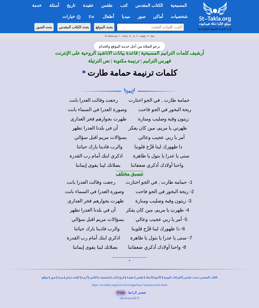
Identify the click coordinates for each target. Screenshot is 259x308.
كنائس (93, 277)
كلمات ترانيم (73, 277)
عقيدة (130, 277)
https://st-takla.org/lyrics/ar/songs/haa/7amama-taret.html (129, 285)
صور (53, 277)
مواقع (45, 277)
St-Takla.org (111, 36)
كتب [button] (124, 5)
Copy (120, 292)
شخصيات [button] (181, 16)
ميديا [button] (126, 16)
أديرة (85, 277)
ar (134, 36)
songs (143, 36)
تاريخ (121, 277)
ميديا (60, 277)
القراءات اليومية (172, 277)
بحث (196, 277)
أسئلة (149, 277)
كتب (114, 277)
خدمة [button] (37, 5)
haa (152, 36)
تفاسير (187, 277)
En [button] (92, 16)
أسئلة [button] (54, 5)
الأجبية (157, 277)
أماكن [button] (158, 16)
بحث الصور (44, 27)
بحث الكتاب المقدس (74, 27)
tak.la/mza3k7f (129, 298)
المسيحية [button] (178, 5)
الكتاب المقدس (208, 277)
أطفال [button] (108, 16)
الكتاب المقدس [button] (149, 5)
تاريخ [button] (71, 5)
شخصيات (104, 277)
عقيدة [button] (88, 5)
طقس (139, 277)
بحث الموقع (104, 27)
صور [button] (141, 16)
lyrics (125, 36)
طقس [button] (107, 5)
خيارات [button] (71, 16)
